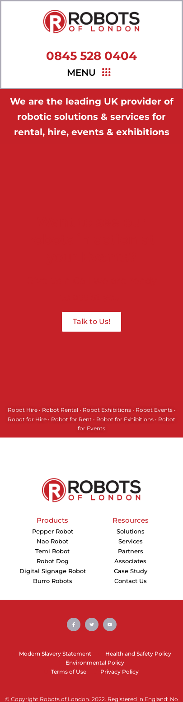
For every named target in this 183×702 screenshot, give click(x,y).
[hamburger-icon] (106, 72)
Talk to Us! (91, 321)
